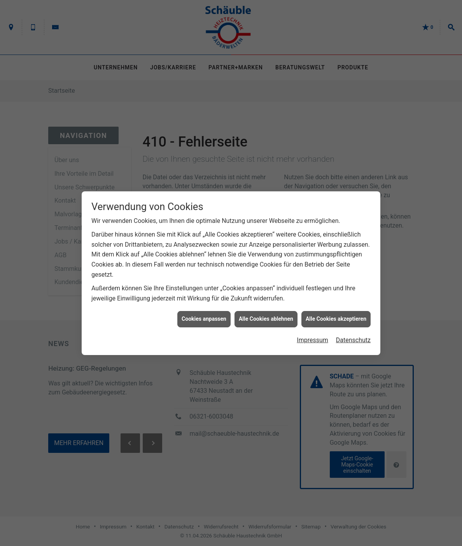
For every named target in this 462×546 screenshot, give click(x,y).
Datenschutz (353, 336)
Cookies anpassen (204, 315)
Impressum (312, 336)
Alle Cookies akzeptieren (336, 315)
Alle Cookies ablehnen (266, 315)
